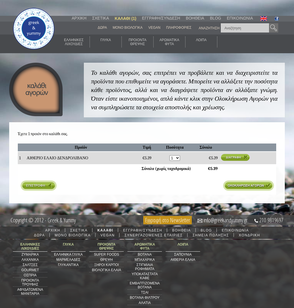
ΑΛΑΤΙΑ (145, 303)
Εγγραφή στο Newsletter (167, 220)
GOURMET (30, 270)
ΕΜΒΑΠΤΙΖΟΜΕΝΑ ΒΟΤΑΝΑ (145, 285)
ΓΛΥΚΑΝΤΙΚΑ (68, 265)
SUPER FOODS (106, 254)
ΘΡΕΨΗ (106, 260)
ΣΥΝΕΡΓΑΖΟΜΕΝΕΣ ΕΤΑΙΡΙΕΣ (154, 235)
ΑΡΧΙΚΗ (79, 18)
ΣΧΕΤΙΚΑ (100, 18)
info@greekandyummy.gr (225, 220)
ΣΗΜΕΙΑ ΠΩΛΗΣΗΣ (211, 235)
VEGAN (154, 28)
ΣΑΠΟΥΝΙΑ (183, 254)
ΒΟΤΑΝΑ (145, 254)
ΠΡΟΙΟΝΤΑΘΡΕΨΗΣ (137, 42)
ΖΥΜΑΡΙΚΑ (30, 254)
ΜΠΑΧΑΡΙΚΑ (145, 260)
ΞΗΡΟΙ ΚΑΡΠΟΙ (106, 265)
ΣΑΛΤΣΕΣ (30, 265)
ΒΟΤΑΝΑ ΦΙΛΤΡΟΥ (144, 298)
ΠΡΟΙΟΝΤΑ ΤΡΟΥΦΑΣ (30, 282)
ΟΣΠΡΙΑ (30, 275)
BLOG (215, 18)
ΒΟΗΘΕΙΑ (195, 18)
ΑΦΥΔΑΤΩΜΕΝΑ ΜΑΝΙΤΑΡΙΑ (30, 292)
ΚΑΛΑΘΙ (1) (125, 18)
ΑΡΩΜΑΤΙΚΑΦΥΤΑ (169, 42)
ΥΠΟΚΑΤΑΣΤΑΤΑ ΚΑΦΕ (145, 276)
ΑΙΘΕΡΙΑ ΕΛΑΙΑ (183, 260)
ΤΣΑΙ (144, 292)
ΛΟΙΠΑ (201, 42)
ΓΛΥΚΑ (105, 42)
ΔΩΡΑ (102, 28)
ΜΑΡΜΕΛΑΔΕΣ (68, 260)
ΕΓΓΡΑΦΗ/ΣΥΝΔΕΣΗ (161, 18)
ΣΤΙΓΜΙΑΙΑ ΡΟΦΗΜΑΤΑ (144, 267)
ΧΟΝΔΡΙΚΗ (249, 235)
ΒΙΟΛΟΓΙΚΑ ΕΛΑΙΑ (106, 270)
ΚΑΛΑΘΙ (105, 230)
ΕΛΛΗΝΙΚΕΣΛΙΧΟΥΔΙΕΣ (74, 42)
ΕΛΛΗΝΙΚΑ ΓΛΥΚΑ (68, 254)
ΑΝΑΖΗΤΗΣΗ (209, 28)
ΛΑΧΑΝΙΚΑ (30, 260)
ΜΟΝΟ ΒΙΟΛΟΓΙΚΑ (127, 28)
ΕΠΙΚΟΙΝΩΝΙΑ (240, 18)
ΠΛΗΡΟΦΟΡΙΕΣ (179, 28)
